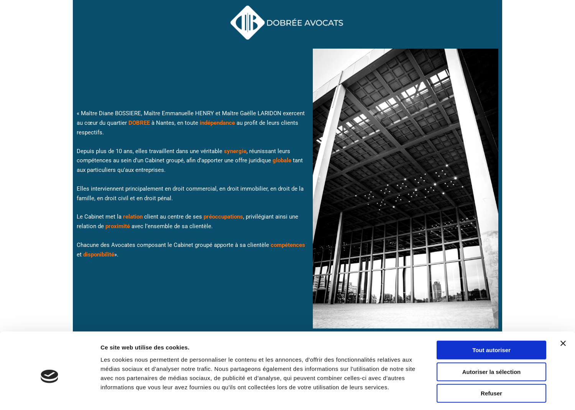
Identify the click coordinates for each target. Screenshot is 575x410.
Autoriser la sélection (491, 340)
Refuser (491, 361)
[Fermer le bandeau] (563, 311)
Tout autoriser (491, 318)
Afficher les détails (422, 395)
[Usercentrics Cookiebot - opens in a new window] (49, 395)
